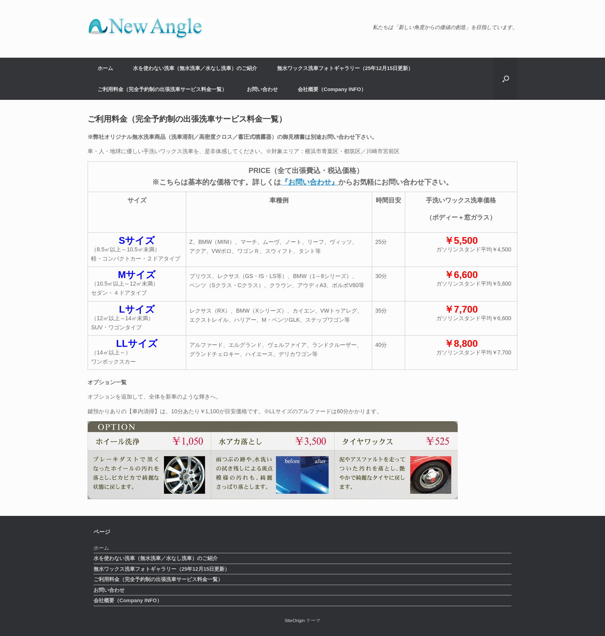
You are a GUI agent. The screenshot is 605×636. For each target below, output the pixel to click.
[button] (505, 79)
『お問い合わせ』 (309, 182)
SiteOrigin (295, 620)
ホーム (105, 68)
